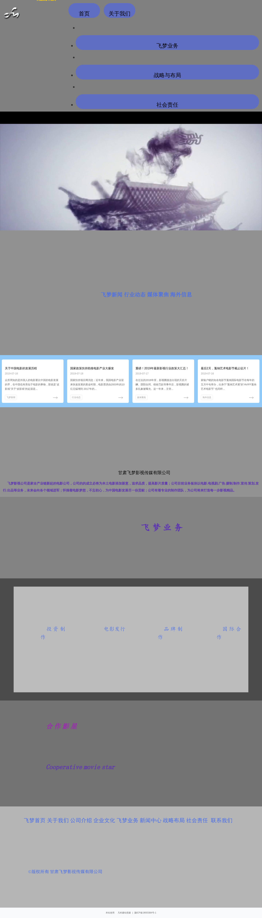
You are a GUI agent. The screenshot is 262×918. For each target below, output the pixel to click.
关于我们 (58, 820)
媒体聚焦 (141, 397)
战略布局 (174, 820)
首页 (84, 13)
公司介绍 (81, 820)
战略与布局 (167, 74)
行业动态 (76, 397)
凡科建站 (120, 912)
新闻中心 (151, 820)
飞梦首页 (34, 820)
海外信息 (207, 397)
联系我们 (222, 820)
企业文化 (104, 820)
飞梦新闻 (11, 397)
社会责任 (167, 104)
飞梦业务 (167, 45)
